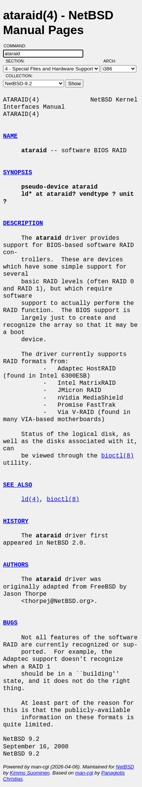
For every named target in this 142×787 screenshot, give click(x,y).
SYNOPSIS (17, 173)
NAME (10, 136)
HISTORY (15, 521)
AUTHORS (15, 565)
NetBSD (125, 767)
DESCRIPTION (23, 223)
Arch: (113, 61)
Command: (17, 46)
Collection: (19, 75)
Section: (17, 61)
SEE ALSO (17, 485)
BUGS (10, 623)
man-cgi (84, 773)
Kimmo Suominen (30, 773)
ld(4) (30, 499)
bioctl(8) (117, 456)
